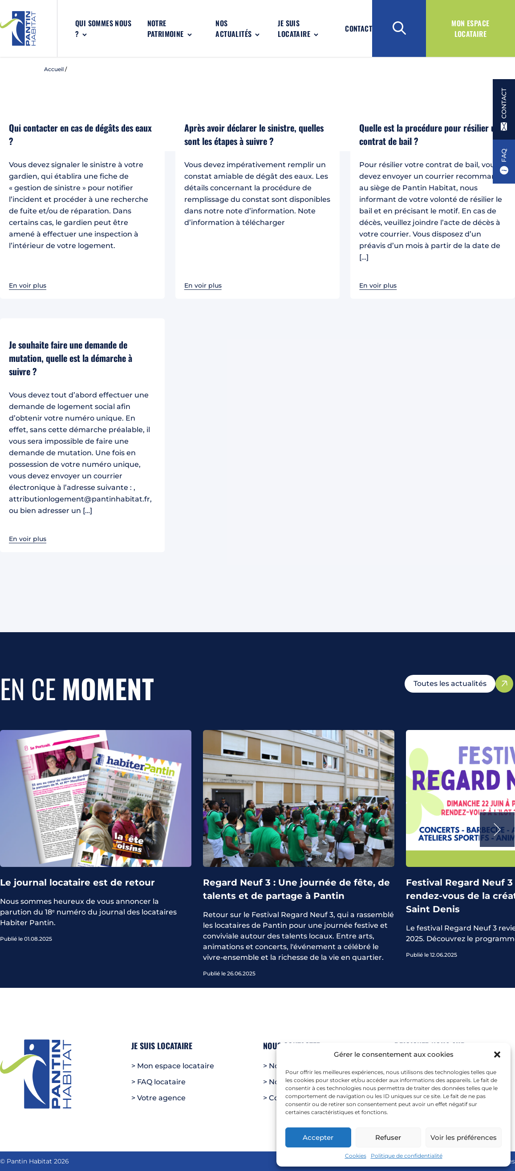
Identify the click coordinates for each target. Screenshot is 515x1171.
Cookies (355, 1155)
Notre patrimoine (165, 28)
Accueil (54, 69)
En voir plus (27, 285)
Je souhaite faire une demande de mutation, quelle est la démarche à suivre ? (70, 358)
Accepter (318, 1137)
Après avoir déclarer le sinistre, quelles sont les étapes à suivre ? (254, 134)
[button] (497, 1054)
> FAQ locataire (158, 1082)
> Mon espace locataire (172, 1066)
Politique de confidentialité (406, 1155)
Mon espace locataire (470, 28)
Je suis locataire (294, 28)
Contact (358, 28)
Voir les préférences (463, 1137)
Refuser (388, 1137)
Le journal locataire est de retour (77, 882)
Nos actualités (233, 28)
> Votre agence (158, 1098)
